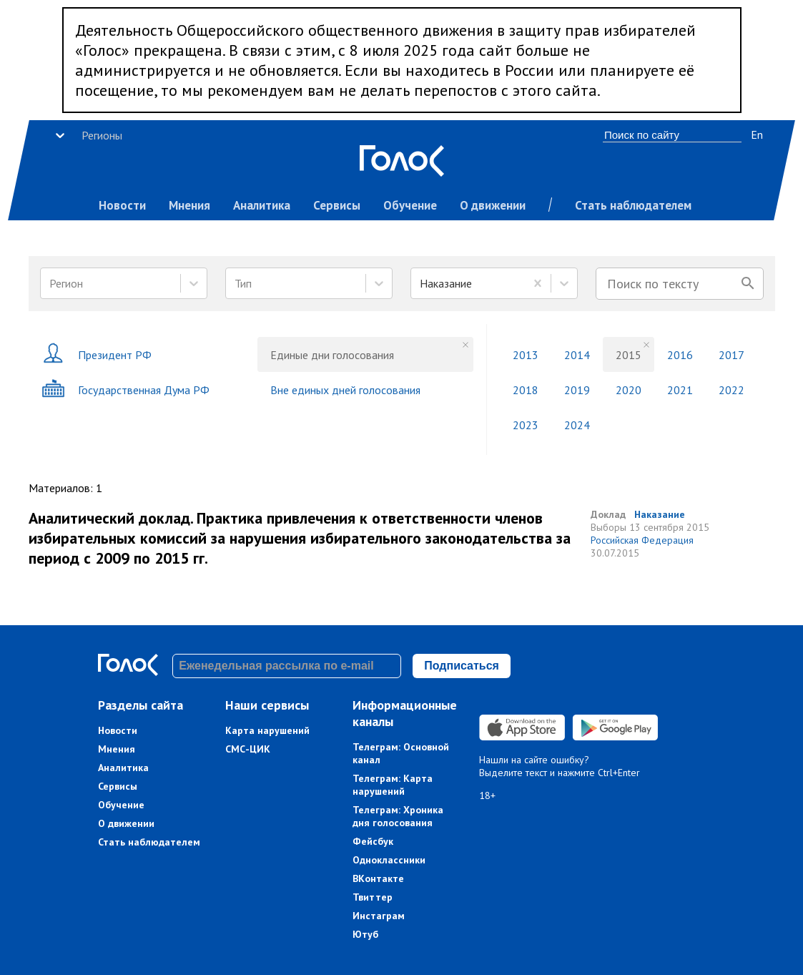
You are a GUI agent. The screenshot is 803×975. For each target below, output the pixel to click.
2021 (680, 390)
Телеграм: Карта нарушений (393, 785)
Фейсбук (373, 841)
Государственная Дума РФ (125, 389)
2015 (628, 355)
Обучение (410, 205)
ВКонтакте (378, 878)
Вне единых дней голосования (345, 390)
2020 (628, 390)
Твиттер (373, 897)
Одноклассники (389, 859)
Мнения (189, 205)
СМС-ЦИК (247, 749)
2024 (577, 425)
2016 (680, 355)
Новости (122, 205)
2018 (525, 390)
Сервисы (336, 205)
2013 (525, 355)
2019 (577, 390)
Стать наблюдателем (633, 205)
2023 (525, 425)
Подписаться (461, 666)
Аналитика (261, 205)
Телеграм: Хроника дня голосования (398, 816)
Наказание (659, 514)
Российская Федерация (642, 540)
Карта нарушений (267, 730)
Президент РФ (96, 354)
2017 (731, 355)
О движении (493, 205)
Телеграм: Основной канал (401, 753)
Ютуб (365, 934)
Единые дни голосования (332, 355)
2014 (577, 355)
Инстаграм (379, 915)
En (757, 134)
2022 (731, 390)
